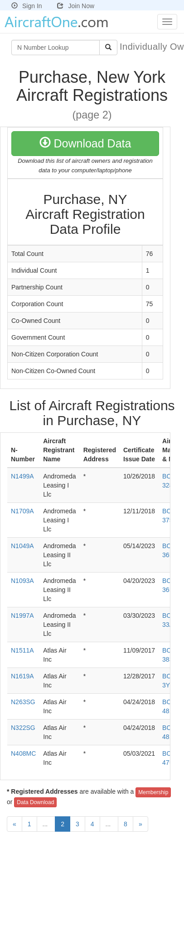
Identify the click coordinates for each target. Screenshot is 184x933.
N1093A (22, 580)
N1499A (22, 476)
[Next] (140, 824)
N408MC (23, 753)
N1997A (22, 615)
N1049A (22, 545)
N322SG (23, 727)
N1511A (22, 650)
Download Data (85, 143)
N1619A (22, 676)
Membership (153, 792)
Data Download (35, 802)
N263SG (23, 702)
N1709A (22, 511)
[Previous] (14, 824)
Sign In (26, 5)
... (46, 824)
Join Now (75, 5)
